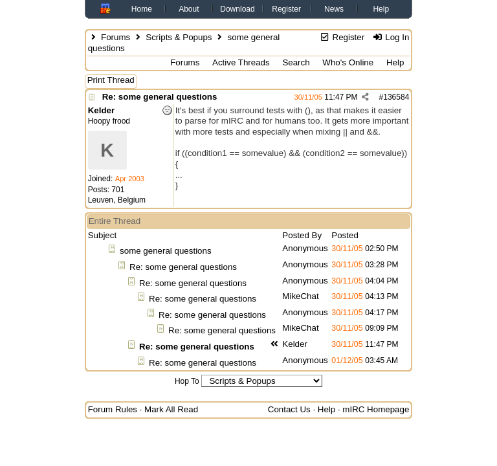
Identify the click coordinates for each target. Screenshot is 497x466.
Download (237, 9)
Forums (115, 37)
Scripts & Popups (179, 37)
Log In (390, 37)
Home (141, 9)
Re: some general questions (159, 97)
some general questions (166, 251)
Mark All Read (171, 409)
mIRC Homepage (375, 409)
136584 (396, 97)
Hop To (187, 381)
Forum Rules (112, 409)
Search (295, 62)
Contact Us (289, 409)
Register (286, 9)
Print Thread (111, 80)
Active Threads (241, 62)
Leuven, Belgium (117, 200)
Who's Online (347, 62)
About (189, 9)
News (334, 9)
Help (381, 9)
